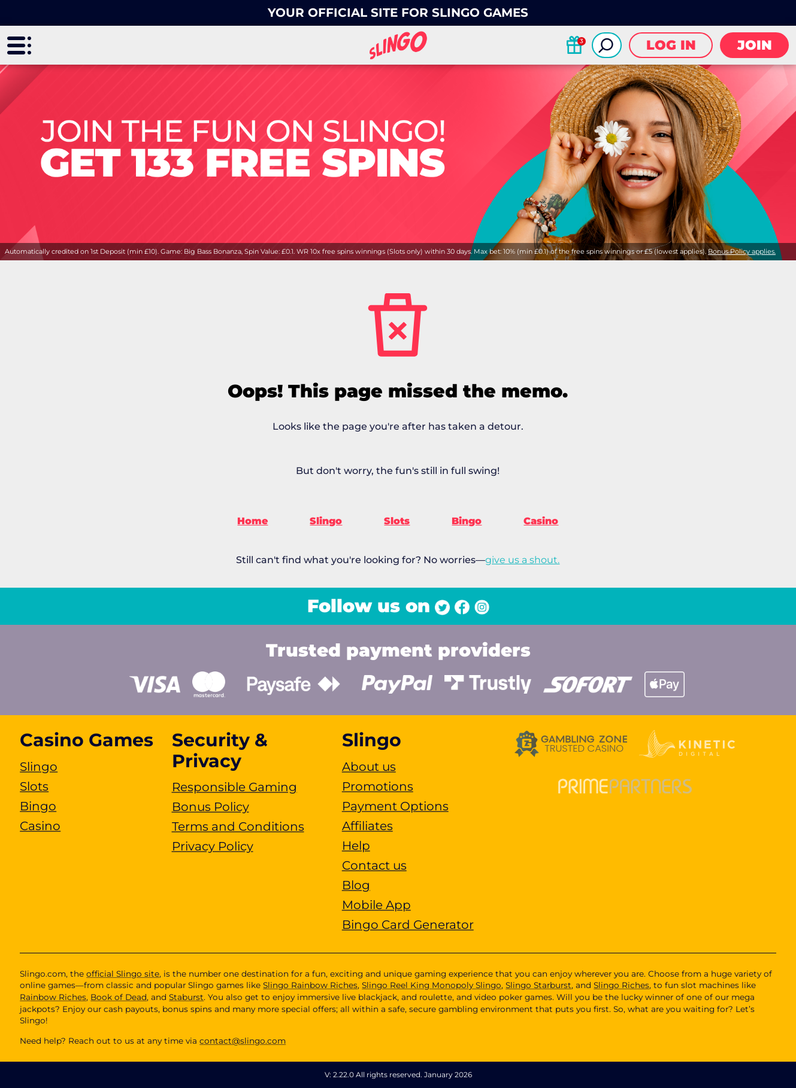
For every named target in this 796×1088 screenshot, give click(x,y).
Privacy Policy (212, 846)
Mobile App (376, 905)
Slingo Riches (621, 985)
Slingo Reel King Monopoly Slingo (431, 985)
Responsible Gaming (234, 787)
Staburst (186, 997)
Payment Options (395, 806)
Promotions (377, 786)
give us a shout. (522, 560)
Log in (671, 45)
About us (369, 766)
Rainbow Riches (53, 997)
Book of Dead (118, 997)
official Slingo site (122, 973)
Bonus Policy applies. (742, 251)
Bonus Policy (210, 807)
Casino (540, 521)
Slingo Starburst (538, 985)
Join (754, 45)
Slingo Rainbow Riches (310, 985)
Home (252, 521)
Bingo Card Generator (408, 924)
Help (356, 845)
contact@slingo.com (242, 1041)
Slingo (326, 521)
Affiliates (367, 826)
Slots (397, 521)
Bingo (467, 521)
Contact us (374, 865)
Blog (356, 885)
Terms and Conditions (238, 826)
